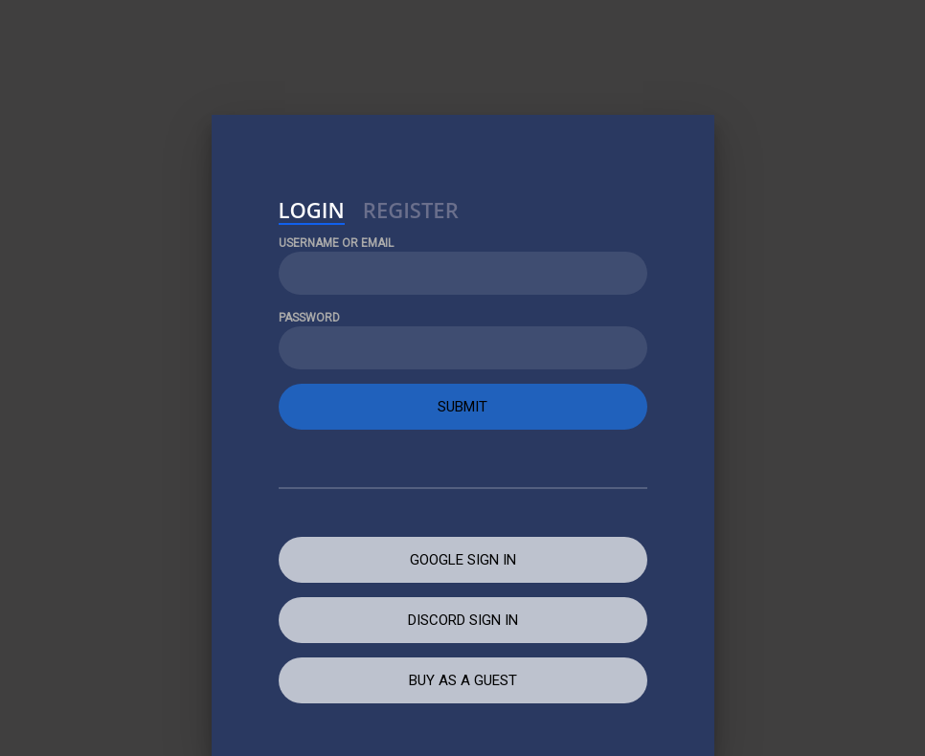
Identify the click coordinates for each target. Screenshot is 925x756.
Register (411, 212)
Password (309, 317)
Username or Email (336, 243)
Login (312, 212)
